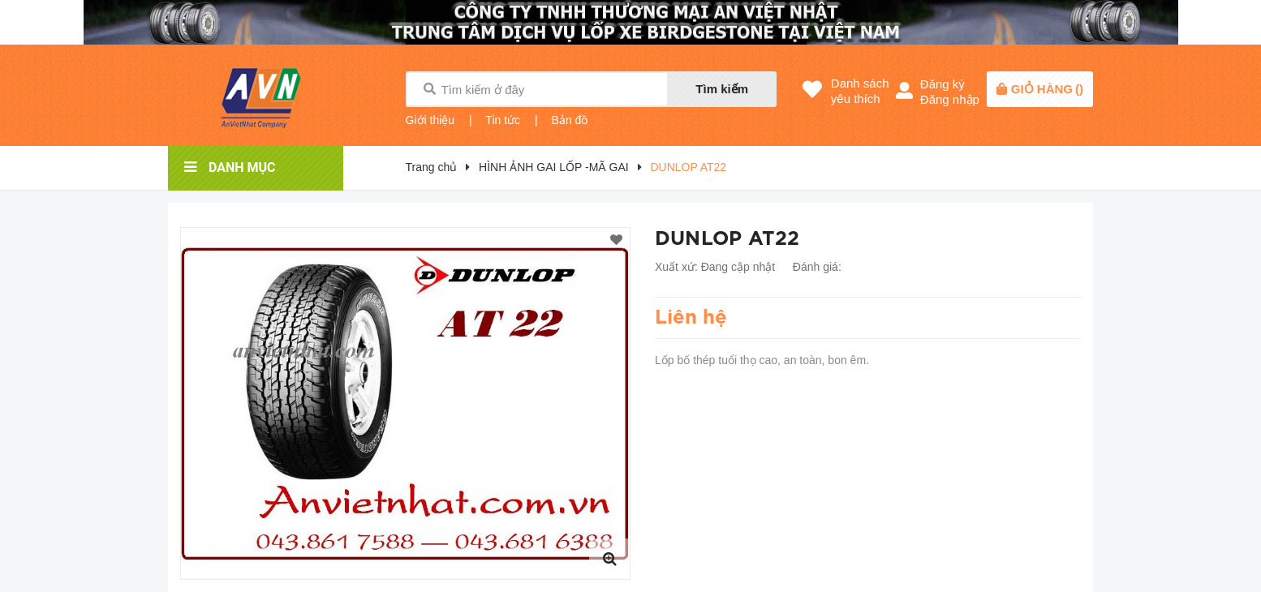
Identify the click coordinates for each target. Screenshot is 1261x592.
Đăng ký (942, 84)
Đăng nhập (949, 99)
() (1047, 89)
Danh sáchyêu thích (860, 90)
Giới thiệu (430, 120)
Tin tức (502, 120)
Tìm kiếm (721, 89)
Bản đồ (570, 120)
